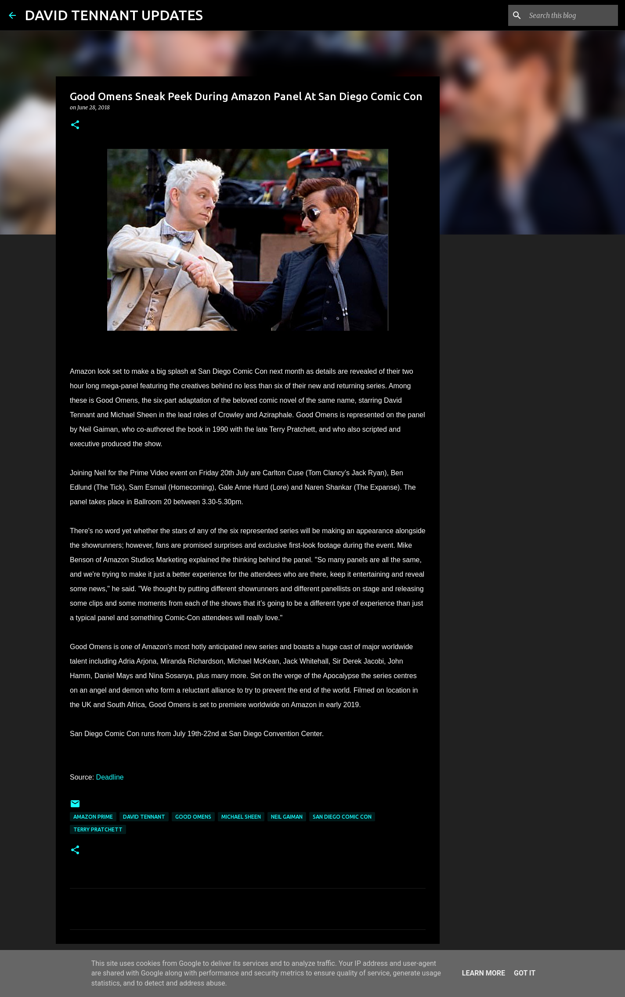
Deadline (110, 777)
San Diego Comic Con (342, 817)
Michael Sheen (241, 817)
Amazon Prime (93, 817)
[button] (75, 125)
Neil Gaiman (287, 817)
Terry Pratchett (98, 829)
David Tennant (144, 817)
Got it (524, 973)
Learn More (483, 973)
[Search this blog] (572, 15)
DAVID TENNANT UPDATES (114, 15)
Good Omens (193, 817)
